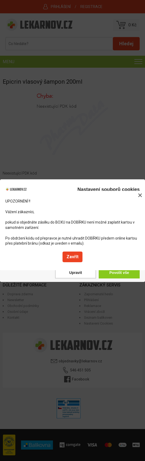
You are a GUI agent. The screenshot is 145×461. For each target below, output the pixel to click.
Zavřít (72, 256)
